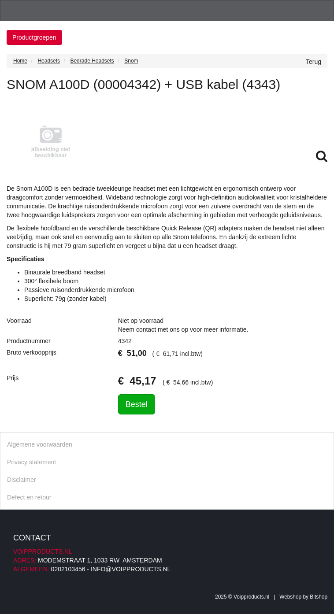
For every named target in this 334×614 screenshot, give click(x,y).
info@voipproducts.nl (131, 569)
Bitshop (318, 597)
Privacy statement (31, 462)
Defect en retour (29, 497)
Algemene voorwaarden (39, 444)
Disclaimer (21, 479)
